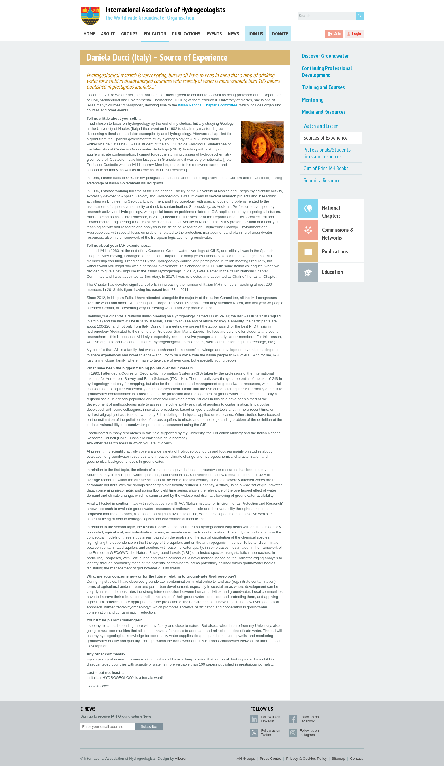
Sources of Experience (326, 137)
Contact (356, 758)
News (233, 33)
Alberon (181, 758)
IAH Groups (245, 758)
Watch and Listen (321, 126)
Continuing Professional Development (327, 71)
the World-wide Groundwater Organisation (150, 17)
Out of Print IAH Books (326, 168)
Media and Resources (324, 111)
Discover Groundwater (325, 55)
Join (337, 33)
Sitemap (338, 758)
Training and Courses (323, 87)
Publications (186, 33)
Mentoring (312, 99)
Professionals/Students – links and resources (329, 153)
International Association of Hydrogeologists (165, 10)
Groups (129, 33)
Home (89, 33)
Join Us (255, 33)
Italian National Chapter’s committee (207, 105)
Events (214, 33)
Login (356, 33)
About (108, 33)
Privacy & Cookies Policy (306, 758)
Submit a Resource (322, 180)
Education (155, 33)
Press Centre (270, 758)
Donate (280, 33)
